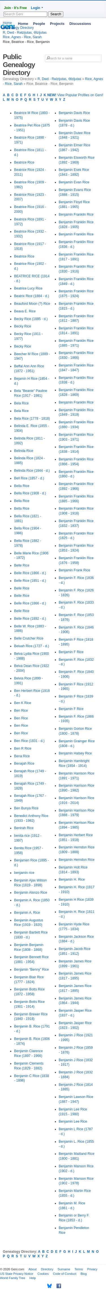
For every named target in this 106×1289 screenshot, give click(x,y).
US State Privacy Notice (16, 1273)
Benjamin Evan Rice (74, 182)
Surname (64, 1269)
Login (35, 8)
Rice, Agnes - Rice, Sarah (22, 37)
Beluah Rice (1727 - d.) (31, 646)
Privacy (92, 1269)
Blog (84, 1273)
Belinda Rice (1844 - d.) (32, 471)
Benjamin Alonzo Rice (30, 893)
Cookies (43, 1273)
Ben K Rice (22, 703)
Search (55, 14)
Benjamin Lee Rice (73, 1121)
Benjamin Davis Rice (74, 113)
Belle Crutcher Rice (28, 638)
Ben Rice (21, 711)
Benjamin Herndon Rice (77, 860)
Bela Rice (21, 403)
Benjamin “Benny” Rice (31, 969)
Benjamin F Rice (71, 652)
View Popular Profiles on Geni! (75, 95)
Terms (78, 1269)
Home (23, 24)
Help (32, 1278)
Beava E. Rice (25, 311)
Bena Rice (22, 756)
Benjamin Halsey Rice (75, 753)
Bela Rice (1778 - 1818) (32, 419)
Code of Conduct (64, 1273)
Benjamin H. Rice (72, 880)
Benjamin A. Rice (27, 913)
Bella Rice (21, 486)
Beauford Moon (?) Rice (32, 304)
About (33, 1269)
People (39, 24)
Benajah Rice (24, 763)
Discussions (80, 24)
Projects (57, 24)
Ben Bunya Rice (26, 808)
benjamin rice (24, 873)
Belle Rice (21, 565)
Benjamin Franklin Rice (76, 234)
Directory (47, 1269)
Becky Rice (22, 326)
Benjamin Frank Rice (74, 570)
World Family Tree (12, 1278)
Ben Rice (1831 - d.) (29, 741)
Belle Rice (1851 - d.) (30, 581)
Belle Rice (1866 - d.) (30, 573)
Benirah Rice (24, 828)
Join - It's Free (15, 8)
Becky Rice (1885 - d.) (31, 319)
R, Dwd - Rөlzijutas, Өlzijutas (59, 79)
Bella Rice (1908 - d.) (30, 493)
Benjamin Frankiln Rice (76, 214)
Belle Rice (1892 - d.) (30, 619)
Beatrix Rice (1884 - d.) (31, 296)
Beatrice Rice (24, 162)
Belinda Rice (23, 451)
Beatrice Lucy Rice (28, 288)
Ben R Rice (22, 748)
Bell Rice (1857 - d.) (29, 478)
